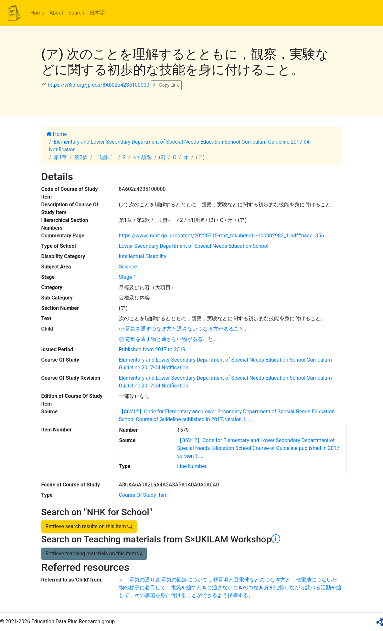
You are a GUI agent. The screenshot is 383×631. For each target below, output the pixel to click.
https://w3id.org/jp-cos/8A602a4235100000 (98, 85)
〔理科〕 (105, 157)
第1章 (60, 157)
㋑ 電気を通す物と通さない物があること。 (168, 339)
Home (37, 13)
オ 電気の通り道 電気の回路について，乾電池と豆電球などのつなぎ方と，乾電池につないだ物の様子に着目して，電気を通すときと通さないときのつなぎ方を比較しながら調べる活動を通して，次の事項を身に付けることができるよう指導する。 (230, 587)
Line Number (192, 466)
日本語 (97, 13)
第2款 (81, 157)
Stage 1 (127, 277)
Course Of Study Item (143, 495)
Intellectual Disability (142, 256)
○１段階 (142, 157)
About (56, 13)
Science (128, 267)
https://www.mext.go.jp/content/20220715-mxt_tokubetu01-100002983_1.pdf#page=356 (221, 236)
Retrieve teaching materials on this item (94, 553)
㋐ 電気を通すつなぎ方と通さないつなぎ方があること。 (184, 329)
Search (76, 13)
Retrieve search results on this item (89, 526)
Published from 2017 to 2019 (152, 349)
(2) (162, 157)
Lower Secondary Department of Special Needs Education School (194, 246)
